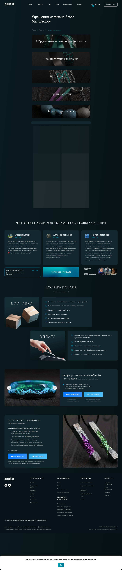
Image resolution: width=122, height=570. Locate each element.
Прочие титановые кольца (60, 70)
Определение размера (87, 522)
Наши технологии (108, 525)
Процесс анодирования (64, 543)
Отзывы (57, 4)
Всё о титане (61, 540)
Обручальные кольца (34, 523)
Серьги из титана (61, 119)
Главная (34, 30)
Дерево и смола (62, 525)
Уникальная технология (64, 549)
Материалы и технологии (62, 535)
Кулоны (32, 533)
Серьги (32, 530)
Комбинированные (63, 529)
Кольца (32, 519)
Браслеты (33, 527)
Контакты (79, 4)
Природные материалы (64, 546)
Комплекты (33, 536)
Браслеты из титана (61, 144)
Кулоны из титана (60, 94)
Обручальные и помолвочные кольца (61, 45)
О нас (49, 4)
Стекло (59, 522)
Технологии (40, 4)
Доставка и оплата (67, 4)
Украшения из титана (53, 30)
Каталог (30, 4)
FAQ (82, 533)
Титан (59, 519)
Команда (107, 529)
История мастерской (108, 520)
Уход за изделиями (86, 530)
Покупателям (86, 515)
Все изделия (33, 539)
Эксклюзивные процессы (65, 552)
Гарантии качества (83, 526)
